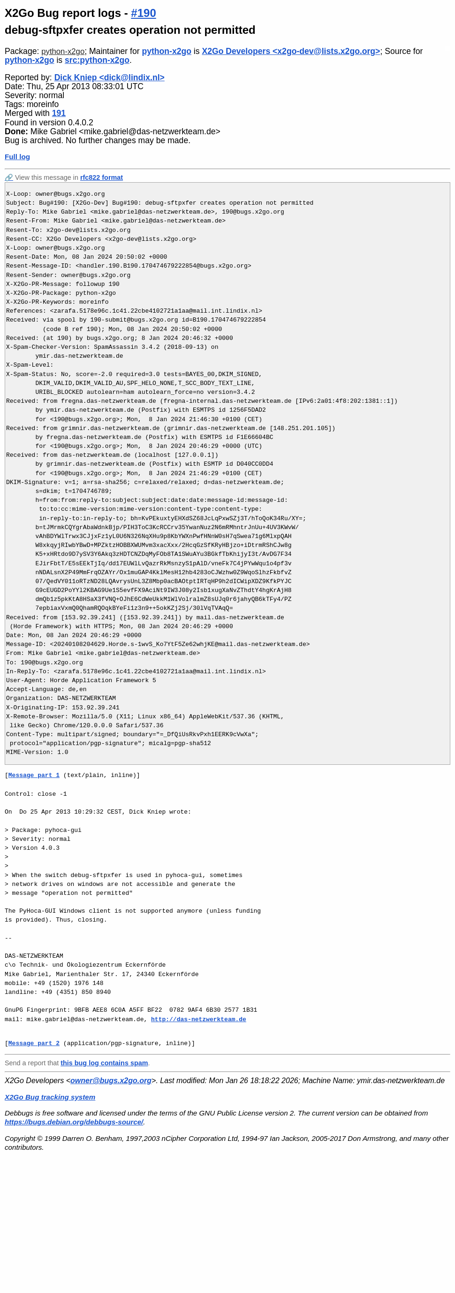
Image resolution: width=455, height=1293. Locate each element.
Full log (17, 157)
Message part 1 (34, 775)
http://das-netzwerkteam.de (198, 1019)
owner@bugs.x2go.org (111, 1081)
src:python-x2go (97, 60)
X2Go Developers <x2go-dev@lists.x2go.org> (291, 51)
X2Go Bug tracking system (50, 1097)
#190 (143, 13)
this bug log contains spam (104, 1063)
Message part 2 (34, 1043)
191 (59, 113)
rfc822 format (101, 177)
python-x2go (62, 51)
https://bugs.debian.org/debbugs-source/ (74, 1122)
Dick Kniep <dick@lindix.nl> (109, 77)
